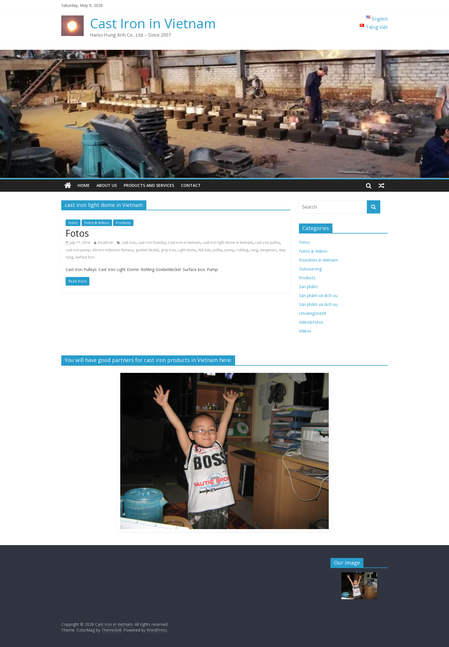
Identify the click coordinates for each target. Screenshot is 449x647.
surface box (84, 257)
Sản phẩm (308, 286)
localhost (105, 242)
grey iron (168, 250)
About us (107, 185)
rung (254, 250)
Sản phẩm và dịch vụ (318, 295)
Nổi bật (204, 250)
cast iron (129, 242)
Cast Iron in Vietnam (153, 23)
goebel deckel (147, 250)
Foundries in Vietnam (318, 260)
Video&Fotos (311, 322)
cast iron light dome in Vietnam (228, 242)
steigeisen (268, 250)
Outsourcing (310, 269)
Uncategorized (312, 313)
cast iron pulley (267, 242)
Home (84, 185)
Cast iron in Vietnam (184, 242)
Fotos (73, 222)
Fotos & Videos (96, 222)
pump (229, 250)
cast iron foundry (152, 242)
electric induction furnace (112, 250)
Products (123, 222)
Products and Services (149, 185)
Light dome (187, 250)
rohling (242, 250)
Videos (305, 331)
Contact (191, 185)
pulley (217, 250)
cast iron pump (78, 250)
